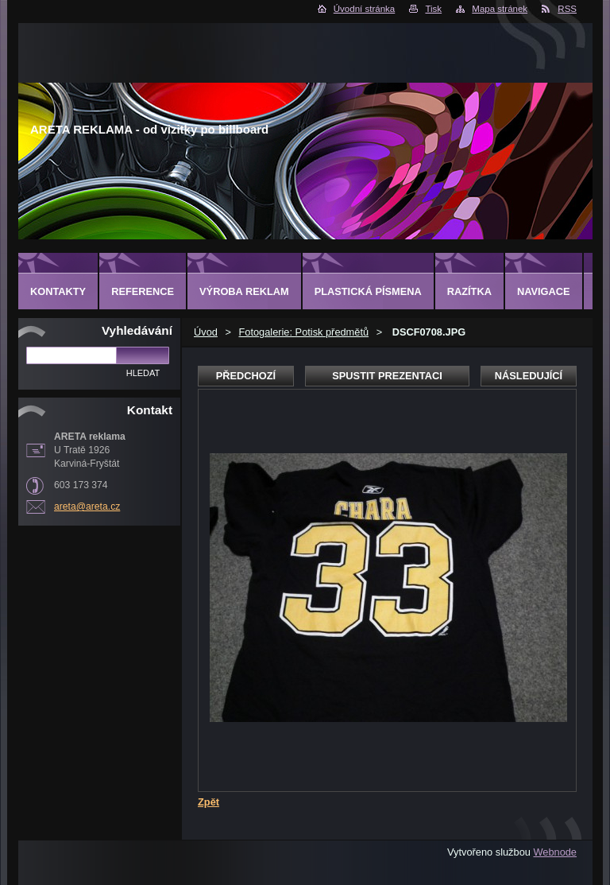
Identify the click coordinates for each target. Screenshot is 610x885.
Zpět (208, 802)
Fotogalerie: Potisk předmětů (303, 332)
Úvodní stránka (364, 9)
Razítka (469, 291)
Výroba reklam (244, 291)
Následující (528, 376)
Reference (142, 291)
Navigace (543, 291)
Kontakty (58, 291)
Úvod (206, 332)
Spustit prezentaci (387, 376)
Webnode (555, 852)
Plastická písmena (368, 291)
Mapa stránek (499, 9)
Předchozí (246, 376)
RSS (567, 9)
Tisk (433, 9)
